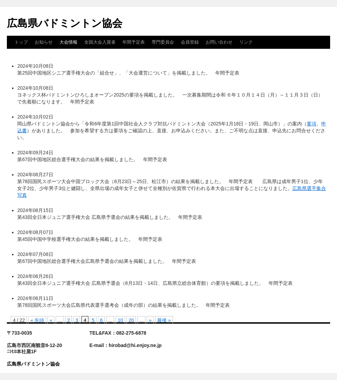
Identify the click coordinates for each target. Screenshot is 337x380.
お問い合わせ (219, 42)
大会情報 (68, 42)
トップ (21, 42)
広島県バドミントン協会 (64, 23)
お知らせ (44, 42)
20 (131, 320)
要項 (311, 123)
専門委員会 (163, 42)
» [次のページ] (150, 320)
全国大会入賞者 (100, 42)
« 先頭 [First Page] (37, 320)
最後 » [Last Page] (164, 320)
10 (120, 320)
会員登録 (190, 42)
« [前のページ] (51, 320)
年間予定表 (133, 42)
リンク (246, 42)
